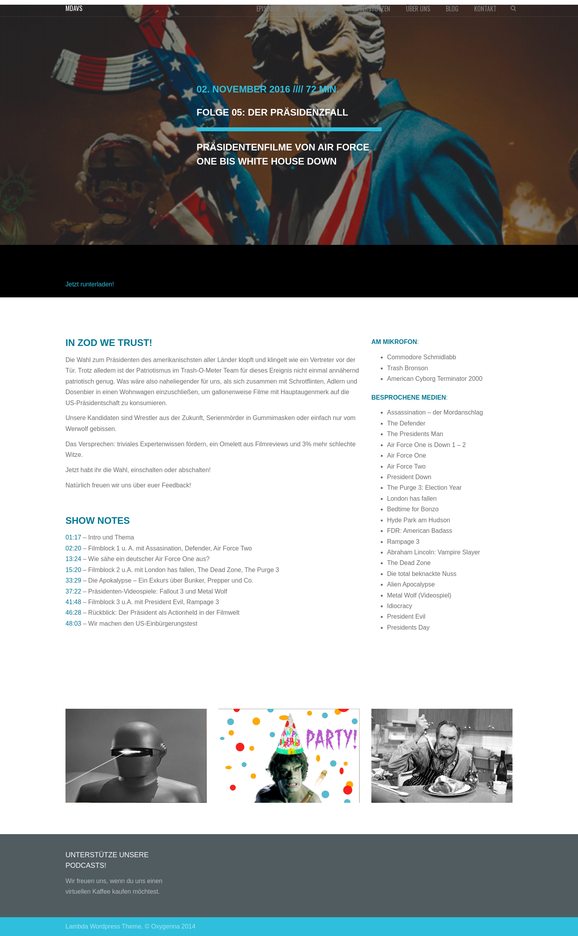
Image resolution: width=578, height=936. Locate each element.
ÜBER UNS (418, 8)
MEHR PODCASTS (315, 8)
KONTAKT (485, 8)
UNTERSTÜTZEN (371, 8)
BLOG (452, 8)
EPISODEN (268, 8)
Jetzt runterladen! (89, 284)
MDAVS (73, 8)
